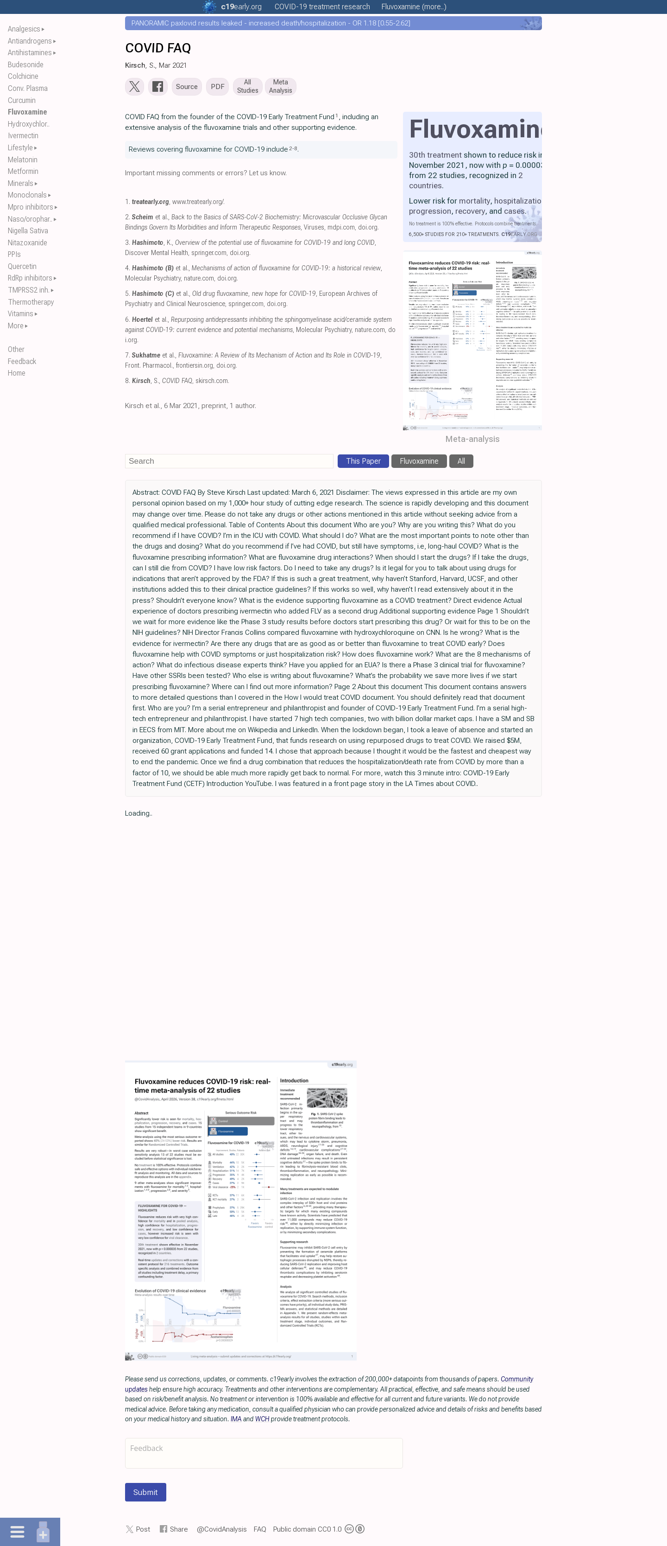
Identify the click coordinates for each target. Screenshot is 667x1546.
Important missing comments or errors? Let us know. (206, 175)
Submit (145, 1494)
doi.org (368, 229)
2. (127, 219)
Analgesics (24, 29)
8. (127, 383)
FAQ (260, 1531)
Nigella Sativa (28, 230)
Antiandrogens (30, 41)
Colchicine (23, 76)
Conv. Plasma (28, 88)
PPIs (14, 254)
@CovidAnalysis (222, 1531)
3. (127, 245)
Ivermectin (23, 135)
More (16, 325)
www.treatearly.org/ (197, 204)
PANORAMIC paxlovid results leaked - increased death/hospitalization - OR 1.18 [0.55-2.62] (271, 23)
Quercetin (22, 266)
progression (430, 212)
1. (127, 204)
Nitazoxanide (27, 242)
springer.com (209, 255)
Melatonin (23, 159)
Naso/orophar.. (30, 219)
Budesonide (26, 64)
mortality (474, 202)
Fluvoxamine (27, 112)
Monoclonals (27, 195)
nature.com (199, 281)
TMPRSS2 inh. (29, 290)
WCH (262, 1421)
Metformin (23, 171)
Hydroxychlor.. (29, 124)
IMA (236, 1421)
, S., (162, 383)
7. (127, 357)
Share (179, 1531)
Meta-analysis (473, 441)
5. (127, 296)
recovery (470, 212)
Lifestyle (20, 147)
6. (127, 322)
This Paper (363, 463)
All (461, 463)
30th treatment (435, 156)
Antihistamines (30, 52)
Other (16, 349)
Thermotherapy (31, 302)
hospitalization (520, 202)
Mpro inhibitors (30, 207)
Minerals (20, 183)
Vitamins (20, 313)
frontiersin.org (194, 367)
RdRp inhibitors (30, 278)
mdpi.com (341, 229)
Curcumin (22, 100)
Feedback (22, 361)
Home (16, 373)
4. (127, 270)
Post (143, 1531)
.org (241, 6)
